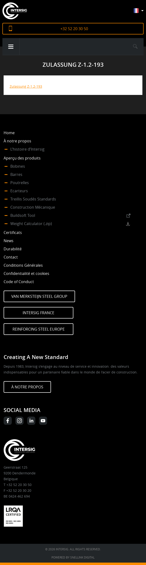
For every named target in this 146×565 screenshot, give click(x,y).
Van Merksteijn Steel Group (39, 296)
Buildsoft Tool (22, 215)
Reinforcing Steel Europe (39, 329)
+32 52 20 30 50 (74, 28)
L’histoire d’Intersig (27, 149)
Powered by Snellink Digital (73, 557)
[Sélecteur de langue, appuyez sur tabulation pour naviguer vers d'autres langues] (142, 13)
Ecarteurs (19, 190)
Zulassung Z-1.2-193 (26, 86)
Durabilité (13, 249)
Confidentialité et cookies (26, 273)
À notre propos (17, 141)
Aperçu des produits (22, 158)
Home (9, 132)
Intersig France (38, 312)
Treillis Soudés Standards (33, 199)
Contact (11, 257)
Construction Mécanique (32, 207)
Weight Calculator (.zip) (31, 223)
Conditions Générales (23, 265)
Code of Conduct (19, 281)
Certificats (13, 232)
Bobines (17, 166)
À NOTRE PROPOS (27, 387)
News (8, 240)
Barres (16, 174)
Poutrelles (19, 182)
